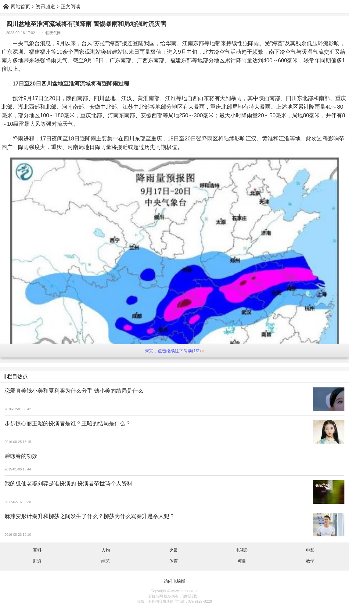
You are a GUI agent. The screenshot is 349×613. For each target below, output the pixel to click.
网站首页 (20, 6)
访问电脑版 (174, 581)
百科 (37, 550)
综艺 (105, 561)
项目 (242, 561)
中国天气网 (51, 33)
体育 (173, 561)
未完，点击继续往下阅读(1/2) (174, 350)
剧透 (37, 561)
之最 (173, 550)
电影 (310, 550)
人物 (105, 550)
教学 (310, 561)
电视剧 (242, 550)
